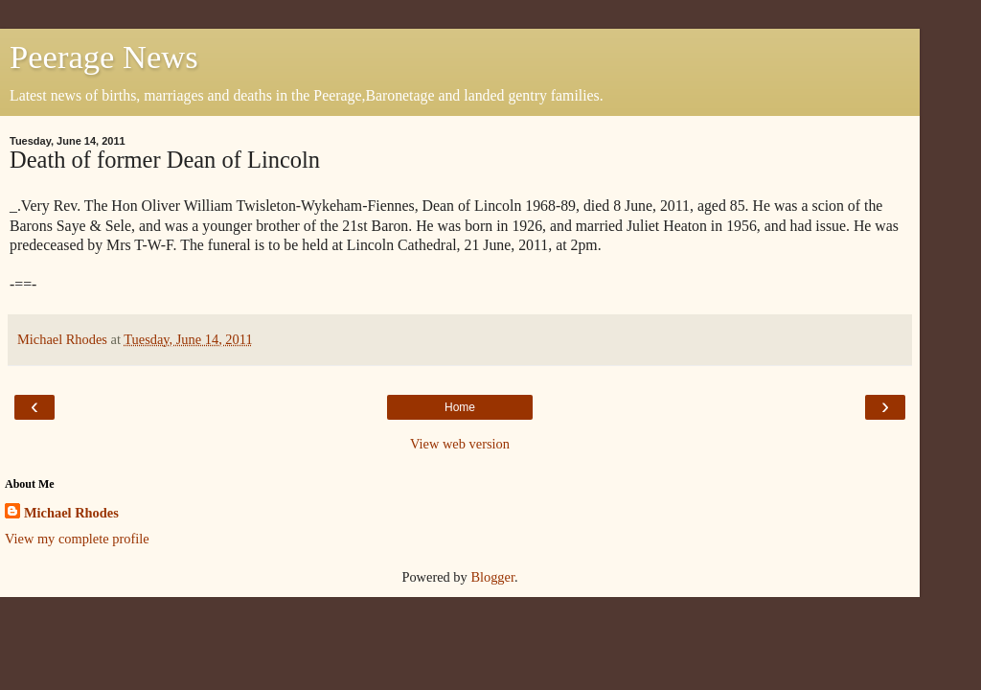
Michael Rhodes (71, 512)
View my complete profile (77, 538)
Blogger (492, 577)
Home (460, 407)
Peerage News (104, 56)
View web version (460, 443)
